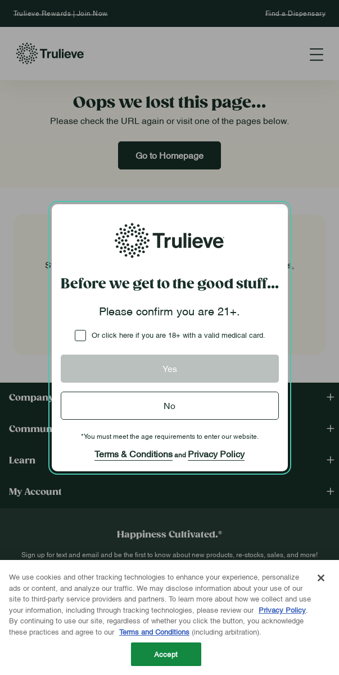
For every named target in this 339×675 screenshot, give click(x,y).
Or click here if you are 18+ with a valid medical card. (178, 334)
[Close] (321, 578)
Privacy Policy (216, 453)
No (169, 405)
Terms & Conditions (133, 453)
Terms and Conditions (154, 631)
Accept (166, 653)
